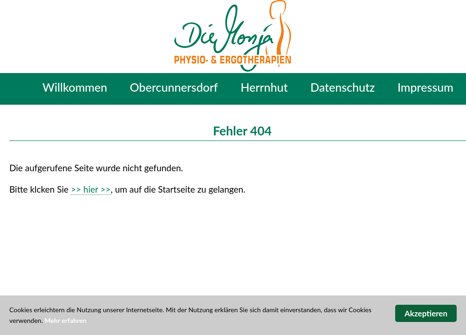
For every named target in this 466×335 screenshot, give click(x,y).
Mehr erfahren (66, 320)
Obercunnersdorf (174, 87)
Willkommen (74, 87)
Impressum (425, 87)
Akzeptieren (425, 313)
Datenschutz (342, 87)
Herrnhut (264, 87)
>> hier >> (91, 189)
